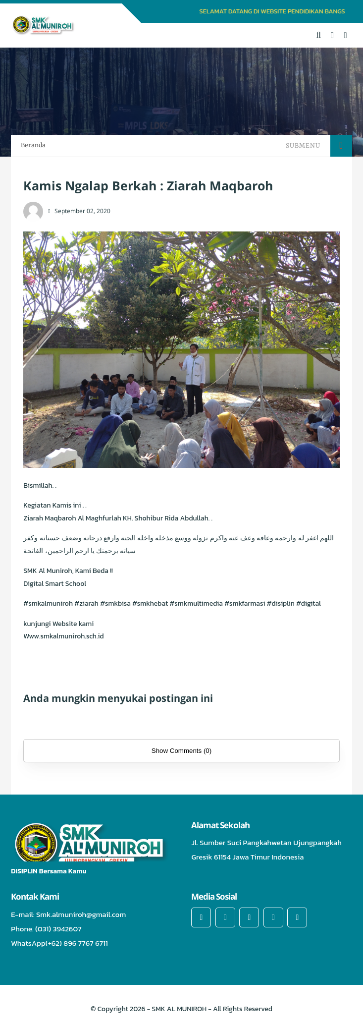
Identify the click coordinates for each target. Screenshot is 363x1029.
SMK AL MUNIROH (179, 1009)
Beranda (33, 145)
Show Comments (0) (181, 750)
